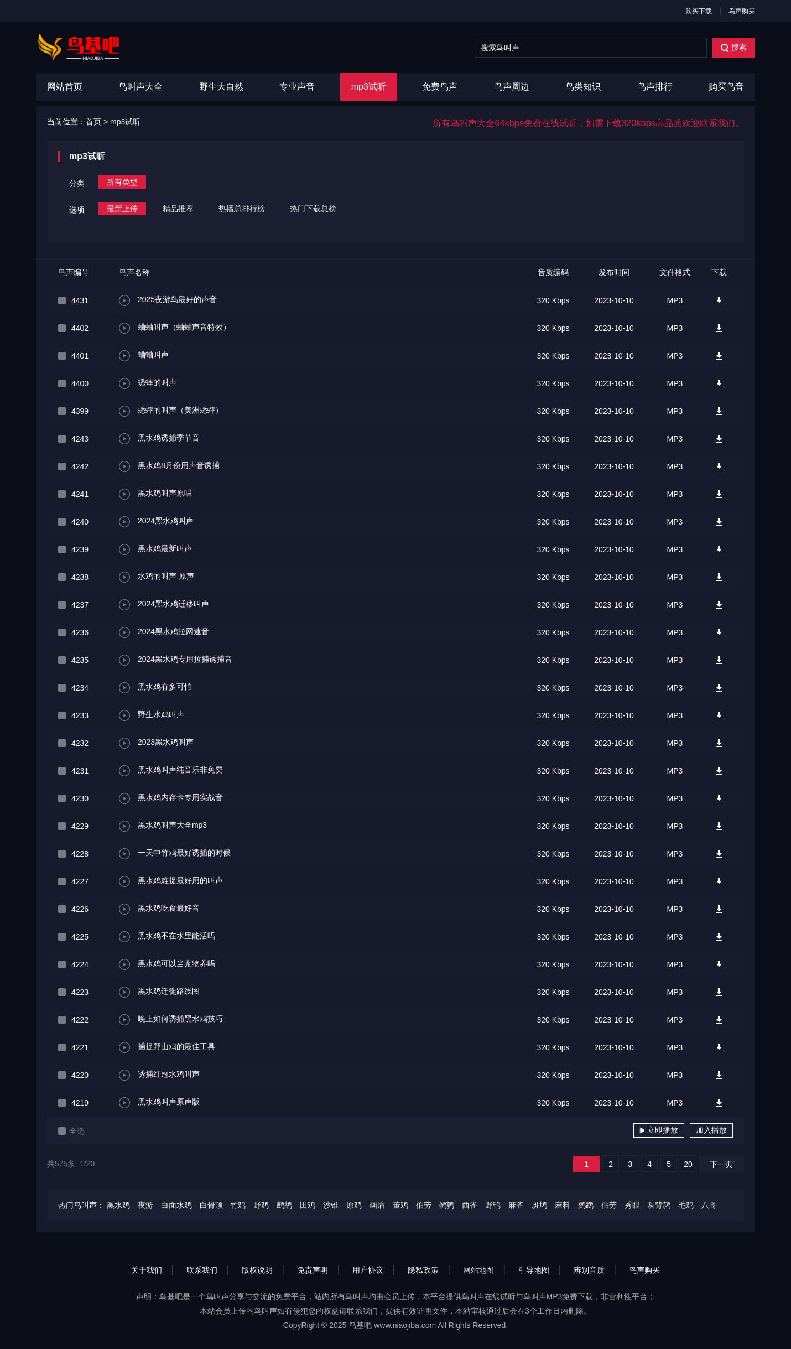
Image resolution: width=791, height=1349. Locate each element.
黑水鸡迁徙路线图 (159, 992)
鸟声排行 (655, 86)
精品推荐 (178, 208)
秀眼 (632, 1205)
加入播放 (711, 1129)
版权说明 (257, 1269)
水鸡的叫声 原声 (156, 577)
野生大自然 (221, 86)
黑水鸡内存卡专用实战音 (171, 798)
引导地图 (533, 1269)
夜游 (145, 1205)
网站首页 (64, 86)
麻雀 (516, 1205)
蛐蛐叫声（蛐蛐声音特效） (175, 328)
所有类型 (122, 182)
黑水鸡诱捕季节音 (159, 438)
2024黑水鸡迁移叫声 (164, 604)
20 (688, 1164)
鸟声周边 (511, 86)
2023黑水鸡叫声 (156, 743)
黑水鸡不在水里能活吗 (167, 936)
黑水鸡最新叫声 (155, 549)
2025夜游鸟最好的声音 (168, 300)
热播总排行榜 (241, 208)
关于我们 (146, 1269)
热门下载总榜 (313, 208)
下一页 (721, 1164)
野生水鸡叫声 (151, 715)
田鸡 (307, 1205)
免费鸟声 (439, 86)
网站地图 (478, 1269)
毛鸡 (686, 1205)
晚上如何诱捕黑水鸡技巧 (171, 1019)
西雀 (469, 1205)
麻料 (562, 1205)
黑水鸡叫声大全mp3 (163, 826)
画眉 (377, 1205)
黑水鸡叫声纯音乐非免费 (171, 770)
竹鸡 (238, 1205)
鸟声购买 (741, 11)
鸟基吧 (360, 1325)
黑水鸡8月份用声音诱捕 (169, 466)
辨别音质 (589, 1269)
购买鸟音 (726, 86)
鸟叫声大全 (140, 86)
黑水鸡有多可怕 (155, 687)
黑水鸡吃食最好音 (159, 909)
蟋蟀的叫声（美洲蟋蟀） (171, 411)
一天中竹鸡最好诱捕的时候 (175, 853)
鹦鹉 (586, 1205)
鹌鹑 (446, 1205)
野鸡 (261, 1205)
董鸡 (400, 1205)
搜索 (734, 47)
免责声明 (312, 1269)
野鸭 (493, 1205)
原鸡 (354, 1205)
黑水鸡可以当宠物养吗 (167, 964)
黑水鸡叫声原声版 (159, 1102)
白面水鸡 (176, 1205)
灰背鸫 (658, 1205)
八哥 (709, 1205)
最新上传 (122, 208)
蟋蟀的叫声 (147, 383)
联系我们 (201, 1269)
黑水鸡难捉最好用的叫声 (171, 881)
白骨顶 (211, 1205)
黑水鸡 (118, 1205)
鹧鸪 (284, 1205)
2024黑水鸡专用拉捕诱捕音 (175, 660)
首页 (93, 121)
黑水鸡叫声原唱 (155, 494)
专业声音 (297, 86)
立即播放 (658, 1129)
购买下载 (698, 11)
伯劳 (423, 1205)
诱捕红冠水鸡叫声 (159, 1075)
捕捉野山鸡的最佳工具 (167, 1047)
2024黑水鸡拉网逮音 (164, 632)
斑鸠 (539, 1205)
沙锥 (331, 1205)
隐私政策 (423, 1269)
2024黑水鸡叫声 (156, 521)
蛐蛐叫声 (144, 355)
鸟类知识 (583, 86)
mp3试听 (368, 86)
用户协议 (367, 1269)
